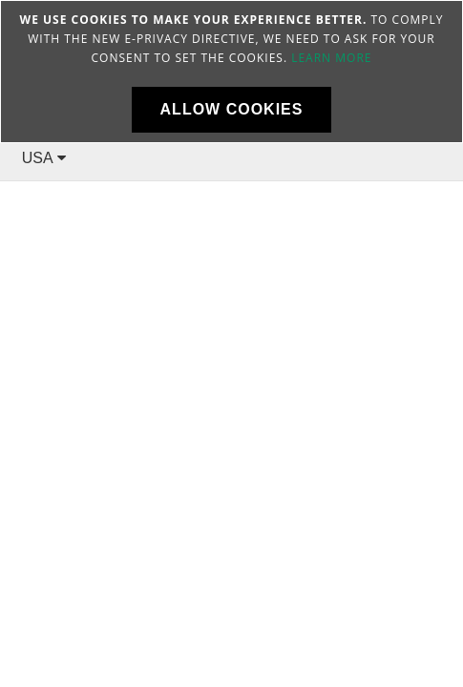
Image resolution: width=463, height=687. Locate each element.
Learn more (331, 58)
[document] (231, 71)
